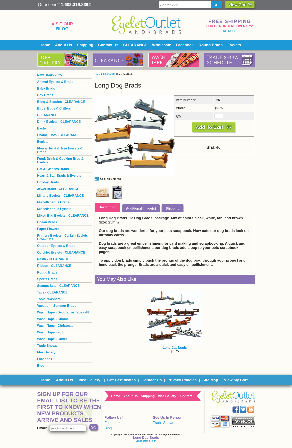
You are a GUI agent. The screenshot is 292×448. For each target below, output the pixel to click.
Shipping (85, 45)
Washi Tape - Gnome (53, 319)
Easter (42, 128)
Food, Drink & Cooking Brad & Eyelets (60, 160)
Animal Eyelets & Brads (55, 82)
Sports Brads (47, 279)
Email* (42, 428)
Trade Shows (47, 345)
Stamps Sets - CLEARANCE (58, 285)
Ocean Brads (47, 222)
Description (107, 207)
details (229, 31)
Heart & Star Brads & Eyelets (59, 175)
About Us (63, 45)
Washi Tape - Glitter (52, 339)
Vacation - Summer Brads (56, 305)
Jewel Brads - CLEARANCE (58, 189)
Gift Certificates (121, 380)
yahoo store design (146, 441)
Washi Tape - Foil (50, 332)
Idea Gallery (46, 352)
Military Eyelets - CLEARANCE (60, 195)
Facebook (185, 45)
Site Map (210, 380)
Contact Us (108, 45)
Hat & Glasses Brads (53, 169)
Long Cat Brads (175, 347)
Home (45, 45)
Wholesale (161, 45)
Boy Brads (45, 95)
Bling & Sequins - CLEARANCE (61, 101)
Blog (62, 28)
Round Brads (211, 45)
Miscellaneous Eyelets (54, 209)
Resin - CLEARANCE (53, 259)
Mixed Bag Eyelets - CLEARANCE (63, 215)
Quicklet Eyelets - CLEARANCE (61, 252)
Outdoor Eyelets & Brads (56, 245)
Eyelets (234, 45)
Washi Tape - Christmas (55, 325)
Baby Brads (46, 88)
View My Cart (236, 380)
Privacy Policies (182, 380)
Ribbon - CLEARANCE (54, 265)
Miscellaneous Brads (53, 202)
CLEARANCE (135, 45)
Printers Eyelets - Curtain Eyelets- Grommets (63, 237)
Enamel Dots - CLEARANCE (58, 135)
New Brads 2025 (49, 75)
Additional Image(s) (141, 208)
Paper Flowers (48, 229)
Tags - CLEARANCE (52, 292)
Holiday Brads (48, 182)
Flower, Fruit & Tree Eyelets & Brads (59, 150)
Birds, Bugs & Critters (54, 108)
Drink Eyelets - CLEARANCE (59, 121)
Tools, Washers (48, 299)
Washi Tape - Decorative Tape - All (63, 312)
